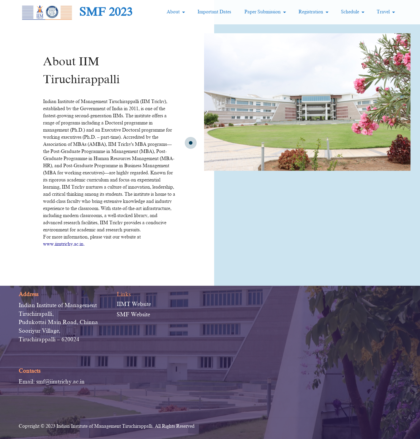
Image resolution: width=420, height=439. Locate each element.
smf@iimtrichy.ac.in (60, 381)
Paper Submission (262, 12)
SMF (123, 314)
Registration (311, 12)
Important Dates (214, 12)
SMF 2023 (105, 12)
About (173, 12)
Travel (383, 12)
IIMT (123, 304)
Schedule (350, 12)
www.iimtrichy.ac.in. (64, 244)
